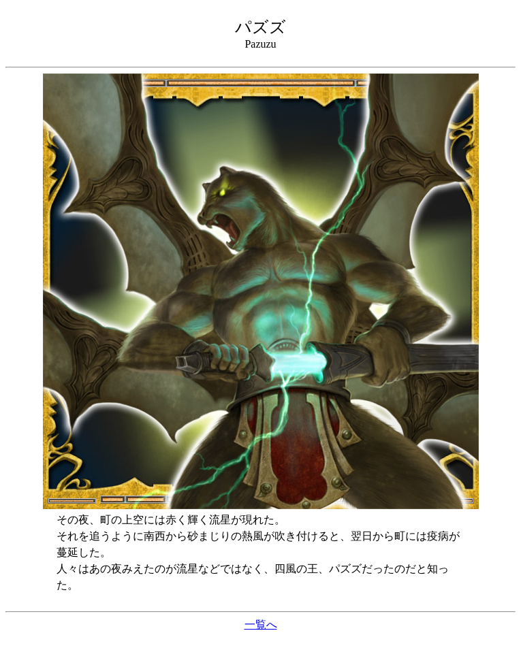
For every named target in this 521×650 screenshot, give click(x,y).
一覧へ (260, 624)
